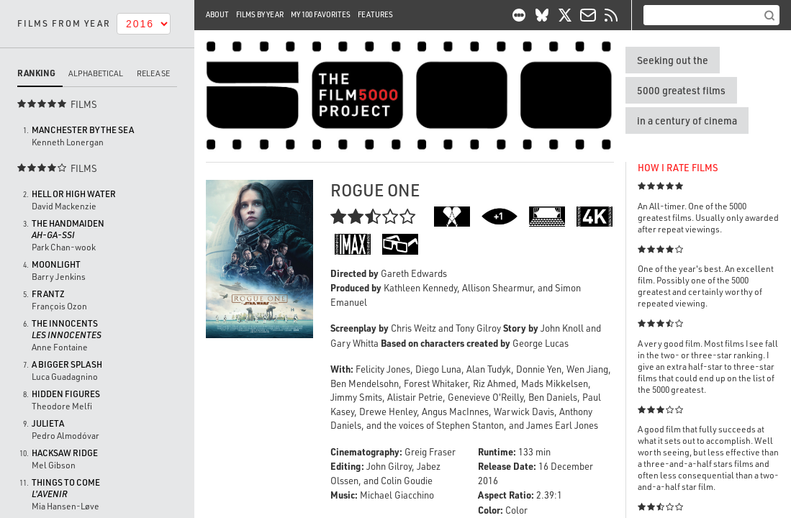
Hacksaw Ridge (65, 452)
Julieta (48, 423)
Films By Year (260, 14)
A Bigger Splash (67, 364)
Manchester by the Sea (83, 129)
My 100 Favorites (321, 14)
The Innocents (66, 329)
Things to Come (66, 488)
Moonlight (56, 264)
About (217, 14)
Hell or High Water (74, 193)
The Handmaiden (68, 229)
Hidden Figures (66, 393)
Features (375, 14)
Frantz (48, 293)
